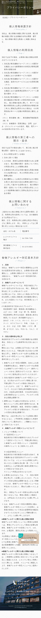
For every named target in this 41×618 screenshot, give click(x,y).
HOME (5, 17)
